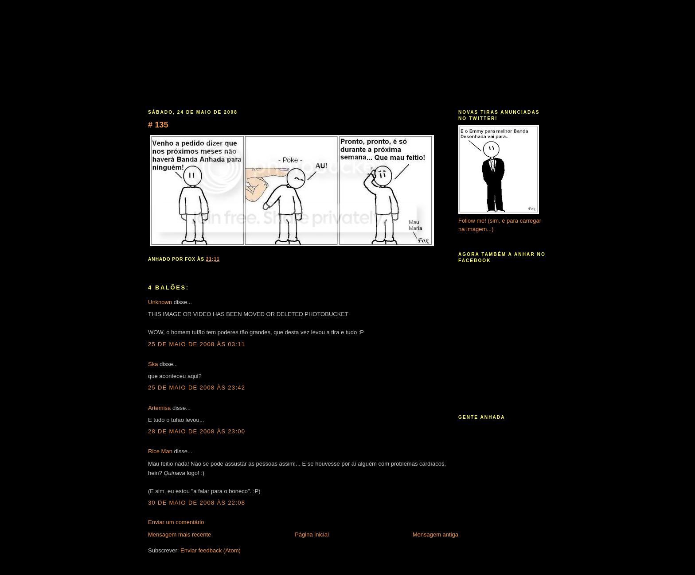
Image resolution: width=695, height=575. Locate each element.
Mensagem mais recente (179, 534)
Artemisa (159, 408)
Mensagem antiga (435, 534)
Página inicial (312, 534)
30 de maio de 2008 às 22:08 (196, 502)
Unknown (160, 302)
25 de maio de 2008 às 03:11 (196, 344)
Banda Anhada (348, 42)
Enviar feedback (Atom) (210, 550)
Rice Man (160, 451)
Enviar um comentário (176, 522)
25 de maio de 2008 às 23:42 (196, 387)
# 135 (158, 124)
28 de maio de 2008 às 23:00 (196, 431)
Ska (153, 364)
